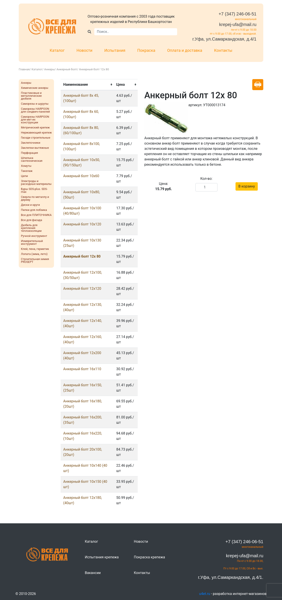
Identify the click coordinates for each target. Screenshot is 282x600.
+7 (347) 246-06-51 (237, 13)
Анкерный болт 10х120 (82, 224)
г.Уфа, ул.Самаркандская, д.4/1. (230, 577)
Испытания (114, 50)
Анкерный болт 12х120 (82, 288)
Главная (24, 69)
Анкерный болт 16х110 (82, 369)
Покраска (146, 50)
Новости (84, 50)
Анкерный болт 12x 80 (82, 256)
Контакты (223, 50)
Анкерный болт (66, 69)
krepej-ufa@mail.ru (237, 24)
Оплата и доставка (184, 50)
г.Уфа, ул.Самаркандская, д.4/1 (224, 39)
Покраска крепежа (149, 557)
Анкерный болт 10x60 (81, 176)
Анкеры (49, 69)
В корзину (246, 186)
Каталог (57, 50)
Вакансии (93, 573)
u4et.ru (204, 594)
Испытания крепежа (102, 557)
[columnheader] (87, 84)
